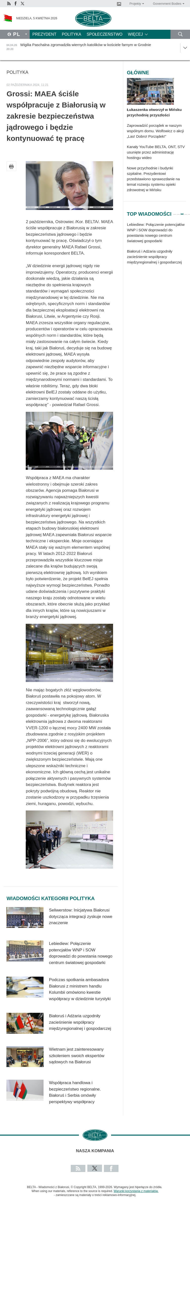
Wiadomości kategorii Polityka (50, 898)
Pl (17, 34)
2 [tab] (178, 211)
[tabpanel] (156, 246)
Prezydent (44, 34)
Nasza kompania (95, 1150)
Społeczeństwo (104, 34)
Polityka (71, 34)
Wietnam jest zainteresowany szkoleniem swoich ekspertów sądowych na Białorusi (76, 1055)
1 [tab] (174, 211)
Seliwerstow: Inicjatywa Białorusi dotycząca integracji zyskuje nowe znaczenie (80, 916)
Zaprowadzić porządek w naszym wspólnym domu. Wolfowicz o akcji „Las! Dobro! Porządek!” (155, 130)
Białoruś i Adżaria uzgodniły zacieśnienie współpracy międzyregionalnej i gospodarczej (80, 1022)
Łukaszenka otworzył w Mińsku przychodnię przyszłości (154, 112)
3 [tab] (182, 211)
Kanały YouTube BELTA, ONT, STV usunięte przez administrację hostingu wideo (156, 152)
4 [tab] (185, 211)
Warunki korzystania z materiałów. (136, 1191)
